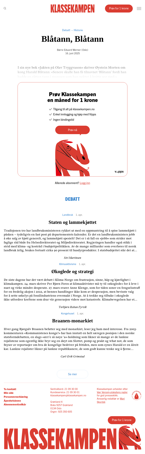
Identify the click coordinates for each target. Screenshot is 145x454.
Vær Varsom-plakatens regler (112, 392)
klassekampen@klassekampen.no (68, 395)
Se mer (72, 374)
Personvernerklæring (16, 396)
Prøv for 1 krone (119, 8)
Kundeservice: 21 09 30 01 (65, 392)
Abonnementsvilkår (15, 404)
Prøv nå (72, 130)
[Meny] (139, 8)
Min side (8, 392)
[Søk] (5, 8)
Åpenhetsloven (12, 400)
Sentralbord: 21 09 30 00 (64, 388)
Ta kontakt (10, 389)
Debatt (66, 30)
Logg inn (85, 183)
